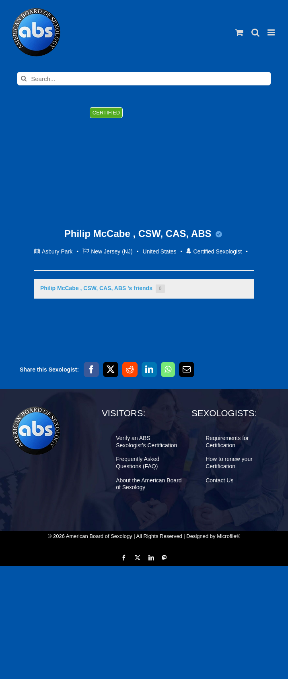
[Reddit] (130, 369)
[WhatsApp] (168, 369)
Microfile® (228, 536)
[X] (110, 369)
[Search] (24, 78)
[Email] (186, 369)
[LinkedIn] (149, 369)
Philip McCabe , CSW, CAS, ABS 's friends (102, 288)
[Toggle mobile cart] (239, 32)
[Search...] (144, 78)
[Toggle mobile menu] (271, 32)
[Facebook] (91, 369)
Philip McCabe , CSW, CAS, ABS (143, 233)
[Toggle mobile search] (255, 32)
